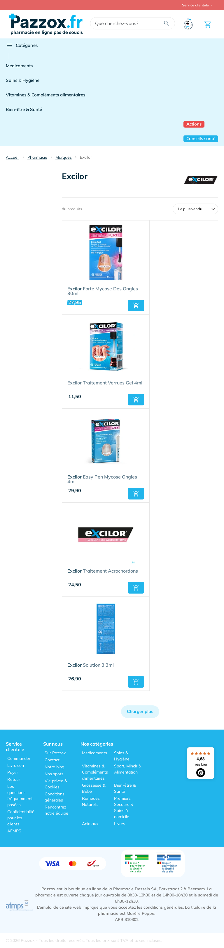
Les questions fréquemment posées (20, 795)
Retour (13, 779)
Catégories (22, 45)
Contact (52, 759)
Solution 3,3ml (90, 665)
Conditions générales (54, 797)
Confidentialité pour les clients (20, 818)
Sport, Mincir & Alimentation (127, 769)
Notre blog (54, 766)
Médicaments (19, 65)
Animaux (90, 823)
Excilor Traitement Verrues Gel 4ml (104, 383)
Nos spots (54, 773)
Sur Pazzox (55, 752)
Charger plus (140, 711)
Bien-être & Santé (24, 109)
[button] (136, 305)
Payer (12, 772)
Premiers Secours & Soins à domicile (123, 807)
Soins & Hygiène (22, 80)
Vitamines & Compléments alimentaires (45, 95)
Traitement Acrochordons (102, 571)
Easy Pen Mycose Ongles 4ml (102, 479)
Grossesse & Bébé (93, 788)
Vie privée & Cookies (56, 784)
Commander (18, 758)
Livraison (15, 765)
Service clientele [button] (196, 5)
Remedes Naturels (91, 801)
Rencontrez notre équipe (56, 810)
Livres (119, 823)
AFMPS (14, 831)
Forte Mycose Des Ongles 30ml (102, 291)
